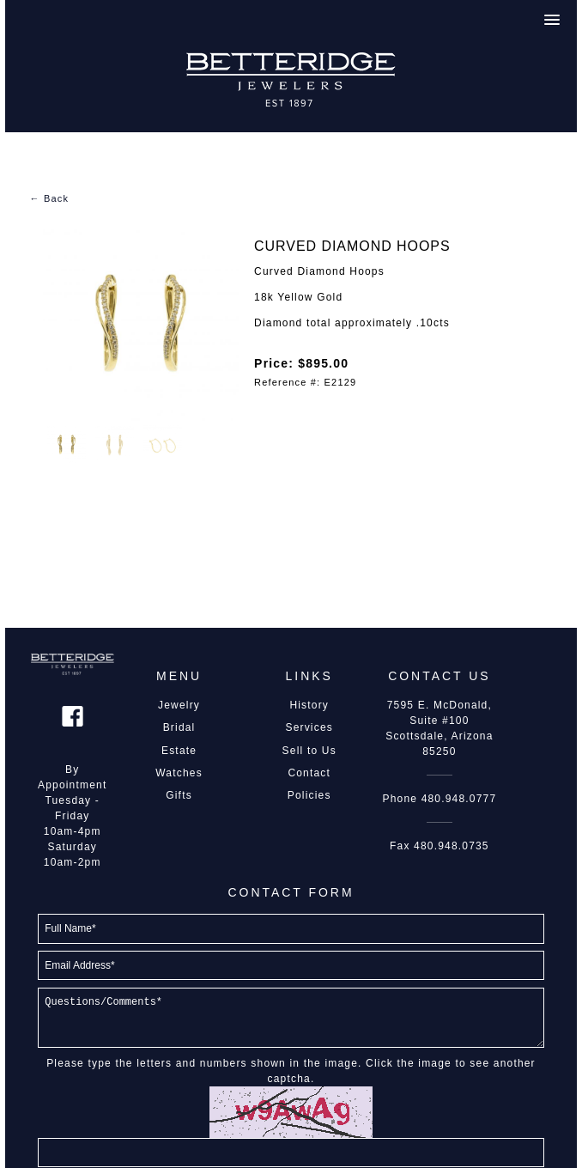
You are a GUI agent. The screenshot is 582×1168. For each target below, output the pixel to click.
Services (309, 727)
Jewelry (179, 705)
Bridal (179, 727)
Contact (309, 773)
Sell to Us (309, 751)
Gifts (179, 795)
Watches (179, 773)
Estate (179, 751)
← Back (49, 198)
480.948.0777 (459, 799)
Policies (309, 795)
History (309, 705)
